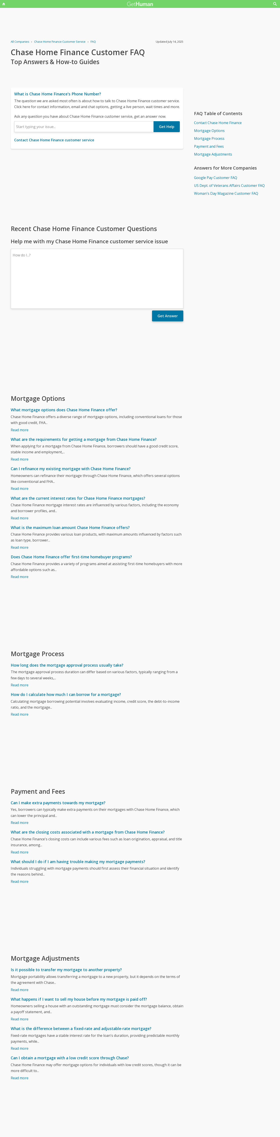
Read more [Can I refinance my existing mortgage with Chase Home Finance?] (19, 450)
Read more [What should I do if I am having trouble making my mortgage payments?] (19, 843)
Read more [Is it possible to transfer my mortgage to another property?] (19, 951)
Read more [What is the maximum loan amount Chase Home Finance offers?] (19, 509)
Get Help (166, 126)
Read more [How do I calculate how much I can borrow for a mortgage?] (19, 676)
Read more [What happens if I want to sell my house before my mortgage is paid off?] (19, 981)
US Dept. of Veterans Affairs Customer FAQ (229, 185)
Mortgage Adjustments (213, 154)
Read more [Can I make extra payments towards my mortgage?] (19, 784)
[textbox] (84, 126)
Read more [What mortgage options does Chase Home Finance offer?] (19, 391)
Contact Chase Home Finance (218, 122)
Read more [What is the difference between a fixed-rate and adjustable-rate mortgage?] (19, 1010)
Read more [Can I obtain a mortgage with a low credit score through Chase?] (19, 1039)
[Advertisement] (97, 186)
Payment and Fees (209, 146)
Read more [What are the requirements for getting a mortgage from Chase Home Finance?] (19, 421)
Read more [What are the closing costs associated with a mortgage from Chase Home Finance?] (19, 814)
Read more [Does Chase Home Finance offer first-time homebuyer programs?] (19, 538)
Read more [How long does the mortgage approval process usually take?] (19, 647)
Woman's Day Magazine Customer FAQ (226, 193)
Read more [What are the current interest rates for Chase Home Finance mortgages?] (19, 480)
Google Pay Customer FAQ (215, 177)
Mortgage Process (209, 138)
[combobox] (84, 126)
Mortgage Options (209, 130)
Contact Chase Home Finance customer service (54, 140)
